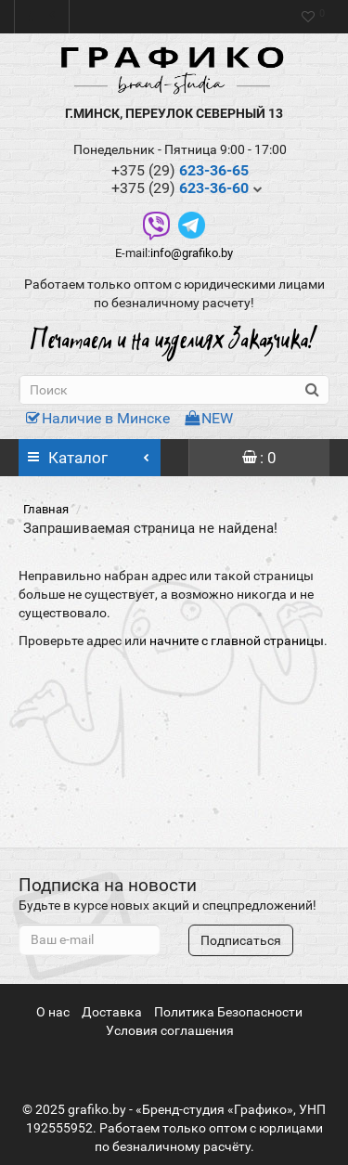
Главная (46, 509)
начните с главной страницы (236, 640)
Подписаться (240, 940)
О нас (53, 1011)
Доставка (112, 1011)
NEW (209, 418)
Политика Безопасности (228, 1011)
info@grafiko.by (191, 253)
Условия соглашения (170, 1030)
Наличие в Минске (98, 418)
